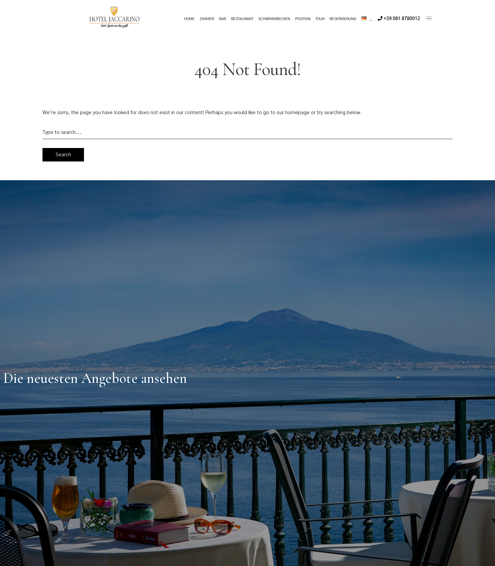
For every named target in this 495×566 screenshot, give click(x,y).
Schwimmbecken (274, 19)
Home (189, 19)
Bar (222, 19)
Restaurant (242, 19)
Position (303, 19)
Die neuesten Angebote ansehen (95, 378)
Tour (320, 19)
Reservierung (342, 19)
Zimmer (207, 19)
